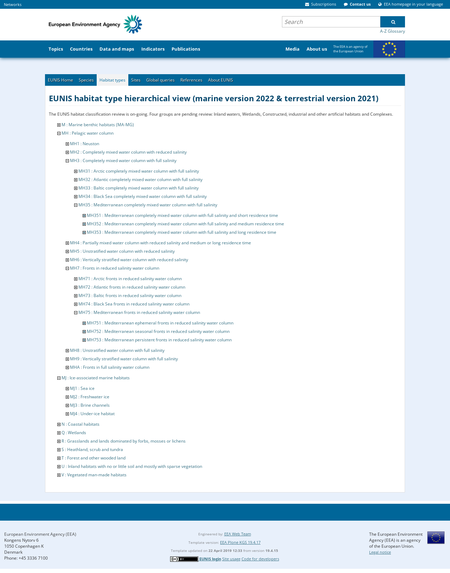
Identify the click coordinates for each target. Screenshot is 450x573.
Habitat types (112, 80)
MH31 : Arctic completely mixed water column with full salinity (138, 171)
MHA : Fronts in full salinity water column (109, 367)
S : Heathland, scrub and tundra (92, 449)
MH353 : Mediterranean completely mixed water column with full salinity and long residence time (181, 232)
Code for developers (260, 558)
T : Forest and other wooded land (94, 458)
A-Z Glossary (392, 31)
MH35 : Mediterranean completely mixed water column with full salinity (147, 205)
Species (86, 80)
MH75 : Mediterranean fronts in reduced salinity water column (139, 312)
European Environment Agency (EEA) (40, 534)
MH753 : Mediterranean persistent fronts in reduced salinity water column (159, 340)
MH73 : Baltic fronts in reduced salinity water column (129, 295)
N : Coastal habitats (80, 424)
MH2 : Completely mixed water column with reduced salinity (128, 152)
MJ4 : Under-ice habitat (92, 414)
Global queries (160, 80)
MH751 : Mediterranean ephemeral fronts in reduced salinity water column (160, 323)
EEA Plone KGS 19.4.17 (240, 542)
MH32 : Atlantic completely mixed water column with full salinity (140, 179)
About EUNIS (220, 80)
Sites (136, 80)
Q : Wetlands (74, 433)
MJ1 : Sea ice (82, 388)
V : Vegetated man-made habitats (94, 475)
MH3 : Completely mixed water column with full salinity (123, 160)
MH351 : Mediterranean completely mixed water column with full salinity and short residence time (182, 215)
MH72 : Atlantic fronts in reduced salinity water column (131, 287)
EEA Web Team (237, 533)
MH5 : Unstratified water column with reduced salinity (122, 251)
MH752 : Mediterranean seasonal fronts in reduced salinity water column (158, 331)
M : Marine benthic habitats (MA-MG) (98, 125)
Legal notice (380, 552)
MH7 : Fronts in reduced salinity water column (114, 268)
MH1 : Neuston (84, 144)
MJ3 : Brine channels (90, 405)
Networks (12, 4)
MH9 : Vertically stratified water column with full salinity (124, 359)
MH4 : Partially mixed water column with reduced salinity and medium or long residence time (160, 243)
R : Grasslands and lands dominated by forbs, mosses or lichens (124, 441)
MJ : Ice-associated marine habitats (96, 378)
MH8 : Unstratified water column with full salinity (117, 350)
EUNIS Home (60, 80)
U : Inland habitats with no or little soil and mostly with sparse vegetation (132, 466)
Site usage (231, 558)
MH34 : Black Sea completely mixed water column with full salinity (142, 196)
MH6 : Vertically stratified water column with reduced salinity (129, 260)
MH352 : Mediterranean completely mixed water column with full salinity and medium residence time (185, 224)
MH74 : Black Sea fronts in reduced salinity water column (133, 304)
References (191, 80)
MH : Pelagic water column (88, 133)
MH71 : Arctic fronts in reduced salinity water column (130, 279)
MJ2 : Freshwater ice (89, 397)
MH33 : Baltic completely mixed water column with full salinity (138, 188)
